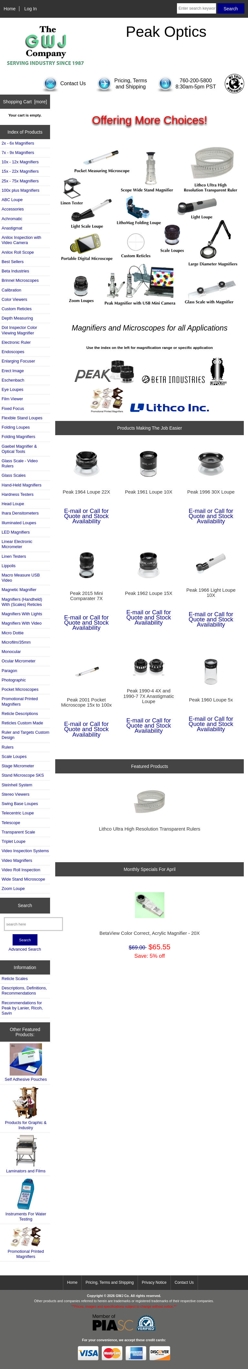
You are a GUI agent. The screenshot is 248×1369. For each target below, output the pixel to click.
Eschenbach (13, 380)
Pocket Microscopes (20, 689)
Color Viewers (14, 299)
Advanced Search (24, 949)
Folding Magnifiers (18, 436)
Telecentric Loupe (18, 813)
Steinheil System (17, 784)
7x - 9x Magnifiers (18, 152)
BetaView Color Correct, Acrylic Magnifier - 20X (149, 933)
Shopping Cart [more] (25, 101)
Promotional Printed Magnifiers (20, 701)
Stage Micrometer (18, 765)
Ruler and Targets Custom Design (25, 735)
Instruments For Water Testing (25, 1199)
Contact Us (184, 1282)
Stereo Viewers (15, 794)
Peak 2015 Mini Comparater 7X (86, 596)
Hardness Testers (18, 494)
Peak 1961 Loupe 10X (148, 492)
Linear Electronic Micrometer (17, 544)
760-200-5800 (196, 80)
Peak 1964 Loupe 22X (86, 492)
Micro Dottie (13, 632)
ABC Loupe (12, 199)
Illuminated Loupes (19, 522)
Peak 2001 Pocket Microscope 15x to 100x (86, 702)
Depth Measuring (17, 318)
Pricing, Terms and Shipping (110, 1282)
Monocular (11, 651)
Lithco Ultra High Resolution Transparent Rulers (149, 829)
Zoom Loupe (13, 888)
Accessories (13, 209)
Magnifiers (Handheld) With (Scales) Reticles (22, 602)
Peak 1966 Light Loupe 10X (211, 592)
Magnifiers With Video (22, 623)
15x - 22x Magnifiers (20, 171)
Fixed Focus (13, 408)
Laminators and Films (26, 1154)
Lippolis (9, 565)
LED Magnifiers (16, 532)
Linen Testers (14, 556)
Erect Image (13, 370)
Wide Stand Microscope (23, 879)
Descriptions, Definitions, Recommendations (24, 991)
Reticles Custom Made (22, 722)
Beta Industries (15, 271)
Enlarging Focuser (18, 361)
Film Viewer (12, 398)
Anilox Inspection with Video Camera (21, 240)
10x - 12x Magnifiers (20, 161)
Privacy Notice (154, 1282)
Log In (30, 8)
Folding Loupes (16, 427)
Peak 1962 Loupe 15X (148, 593)
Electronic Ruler (16, 342)
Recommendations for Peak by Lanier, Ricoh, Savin (22, 1008)
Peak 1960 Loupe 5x (211, 699)
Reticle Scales (15, 978)
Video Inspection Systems (25, 850)
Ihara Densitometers (20, 513)
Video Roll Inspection (21, 869)
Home (10, 8)
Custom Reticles (17, 308)
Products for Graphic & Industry (25, 1108)
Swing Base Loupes (20, 803)
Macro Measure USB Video (21, 578)
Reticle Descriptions (20, 713)
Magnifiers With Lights (22, 613)
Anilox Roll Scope (18, 252)
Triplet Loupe (14, 841)
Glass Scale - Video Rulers (20, 463)
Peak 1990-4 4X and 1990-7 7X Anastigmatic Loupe (148, 696)
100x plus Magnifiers (20, 190)
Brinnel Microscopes (20, 280)
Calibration (11, 290)
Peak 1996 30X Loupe (211, 492)
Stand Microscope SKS (23, 775)
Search (25, 905)
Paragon (9, 670)
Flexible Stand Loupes (22, 417)
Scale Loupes (14, 756)
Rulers (8, 747)
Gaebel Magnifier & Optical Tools (19, 449)
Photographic (14, 680)
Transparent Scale (18, 832)
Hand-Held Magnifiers (21, 485)
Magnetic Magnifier (19, 589)
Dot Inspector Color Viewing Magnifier (19, 330)
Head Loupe (13, 503)
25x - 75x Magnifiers (20, 181)
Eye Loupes (12, 389)
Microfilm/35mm (16, 642)
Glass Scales (14, 475)
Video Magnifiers (17, 860)
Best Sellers (13, 261)
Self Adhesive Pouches (26, 1062)
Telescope (11, 822)
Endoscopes (13, 351)
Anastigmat (12, 228)
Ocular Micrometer (19, 661)
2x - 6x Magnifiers (18, 143)
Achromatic (12, 218)
